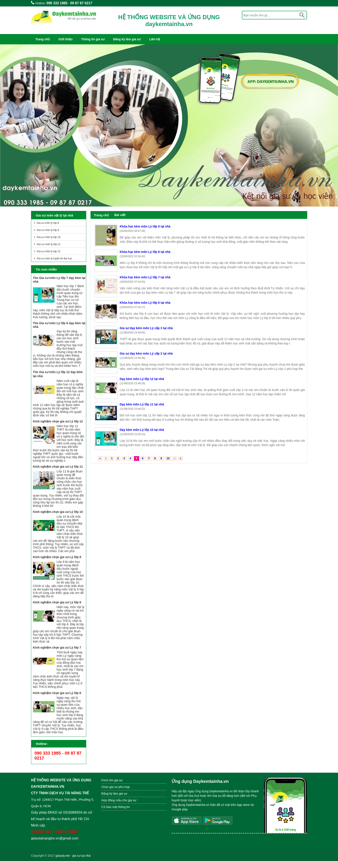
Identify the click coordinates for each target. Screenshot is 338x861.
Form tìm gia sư (111, 780)
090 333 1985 (56, 3)
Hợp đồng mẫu (111, 800)
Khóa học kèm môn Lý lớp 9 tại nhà (145, 226)
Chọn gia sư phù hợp (115, 787)
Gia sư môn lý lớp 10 (48, 237)
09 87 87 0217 (81, 3)
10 (168, 458)
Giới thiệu (65, 39)
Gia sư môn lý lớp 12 (48, 251)
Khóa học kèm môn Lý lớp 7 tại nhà (145, 277)
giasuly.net (62, 855)
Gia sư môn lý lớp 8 (48, 222)
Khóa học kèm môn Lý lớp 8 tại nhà (145, 252)
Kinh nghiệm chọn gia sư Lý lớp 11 (58, 466)
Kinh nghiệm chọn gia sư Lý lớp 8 (57, 602)
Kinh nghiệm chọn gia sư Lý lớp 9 (57, 557)
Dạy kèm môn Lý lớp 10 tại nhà (142, 429)
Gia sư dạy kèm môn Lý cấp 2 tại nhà (146, 353)
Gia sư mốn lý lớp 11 (49, 244)
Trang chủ (42, 39)
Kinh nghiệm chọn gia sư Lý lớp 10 (58, 512)
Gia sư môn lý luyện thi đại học (54, 258)
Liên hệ (154, 39)
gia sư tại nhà (81, 855)
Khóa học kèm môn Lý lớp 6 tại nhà (145, 302)
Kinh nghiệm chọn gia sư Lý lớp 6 (57, 693)
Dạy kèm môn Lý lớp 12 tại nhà (142, 379)
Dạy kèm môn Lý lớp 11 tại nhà (142, 404)
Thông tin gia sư (93, 39)
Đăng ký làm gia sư (127, 39)
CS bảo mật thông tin (115, 807)
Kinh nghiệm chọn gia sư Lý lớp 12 (58, 421)
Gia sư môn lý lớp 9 (48, 230)
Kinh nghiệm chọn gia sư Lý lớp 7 (57, 647)
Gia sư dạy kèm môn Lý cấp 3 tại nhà (146, 328)
